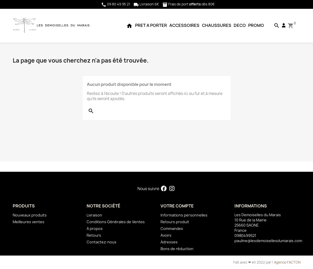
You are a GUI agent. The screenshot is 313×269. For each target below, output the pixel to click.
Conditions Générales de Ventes (116, 221)
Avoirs (166, 235)
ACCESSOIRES (184, 25)
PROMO (256, 25)
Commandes (172, 228)
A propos (95, 228)
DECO (240, 25)
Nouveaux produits (30, 215)
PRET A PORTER (151, 25)
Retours (94, 235)
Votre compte (177, 206)
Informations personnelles (184, 215)
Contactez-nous (101, 242)
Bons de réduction (177, 248)
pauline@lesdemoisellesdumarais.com (268, 240)
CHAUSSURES (216, 25)
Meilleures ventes (28, 221)
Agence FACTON (287, 262)
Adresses (169, 242)
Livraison (94, 215)
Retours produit (175, 221)
